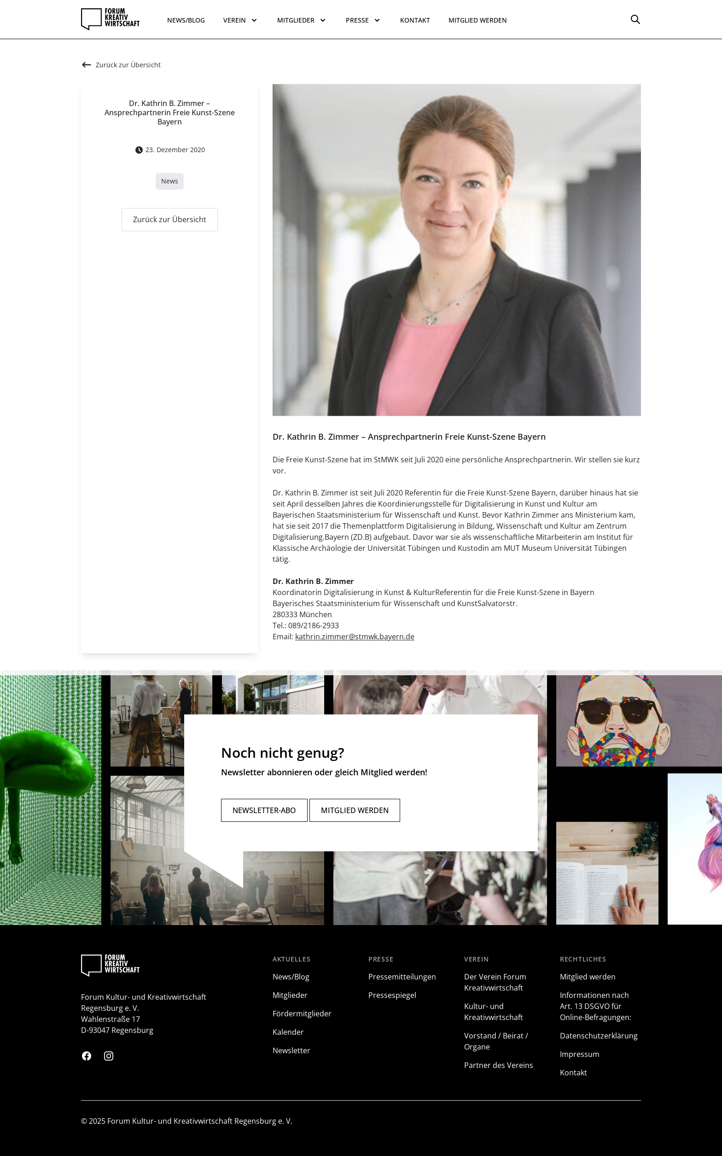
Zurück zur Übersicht (169, 222)
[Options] (635, 19)
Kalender (288, 1032)
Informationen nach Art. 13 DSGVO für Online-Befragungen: (595, 1006)
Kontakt (415, 20)
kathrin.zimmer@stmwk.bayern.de (354, 639)
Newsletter (291, 1050)
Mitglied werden (477, 20)
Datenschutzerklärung (599, 1036)
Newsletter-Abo (264, 810)
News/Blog (186, 20)
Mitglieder (290, 995)
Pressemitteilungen (402, 977)
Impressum (580, 1054)
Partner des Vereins (498, 1065)
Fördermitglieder (302, 1014)
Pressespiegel (392, 995)
